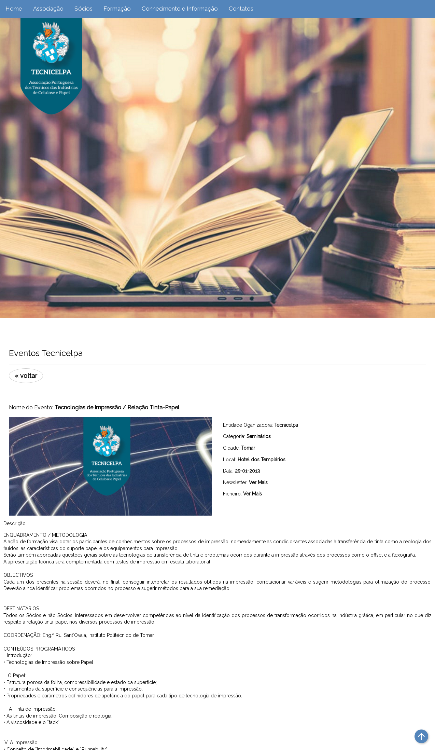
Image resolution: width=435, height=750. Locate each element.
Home (13, 8)
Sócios (83, 8)
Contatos (241, 8)
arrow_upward (421, 736)
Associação (48, 8)
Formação (117, 8)
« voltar (26, 375)
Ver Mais (258, 482)
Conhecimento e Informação (180, 8)
